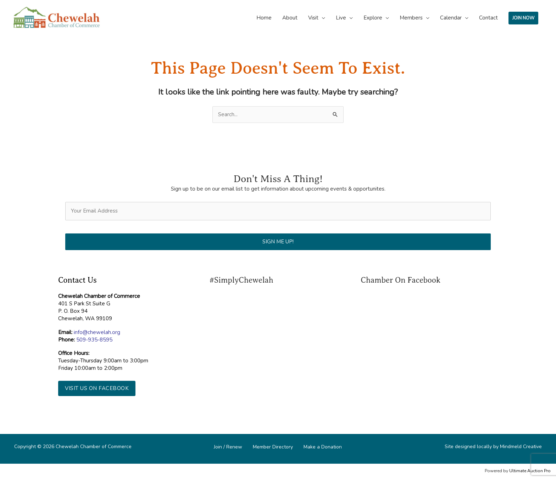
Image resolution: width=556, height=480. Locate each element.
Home (264, 17)
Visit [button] (313, 17)
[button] (96, 388)
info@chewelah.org (97, 332)
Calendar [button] (451, 17)
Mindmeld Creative (521, 446)
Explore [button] (372, 17)
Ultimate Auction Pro (530, 471)
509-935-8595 (94, 339)
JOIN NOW (523, 18)
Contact (488, 17)
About (290, 17)
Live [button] (341, 17)
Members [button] (411, 17)
